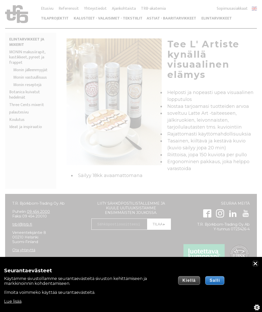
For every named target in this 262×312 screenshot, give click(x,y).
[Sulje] (255, 263)
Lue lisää (12, 301)
